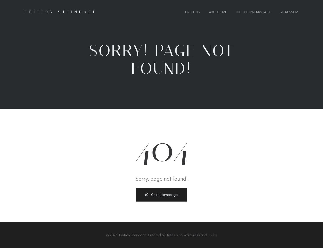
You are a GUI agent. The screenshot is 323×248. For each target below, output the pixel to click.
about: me (218, 11)
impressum (288, 11)
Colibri (212, 235)
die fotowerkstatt (253, 11)
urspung (192, 11)
